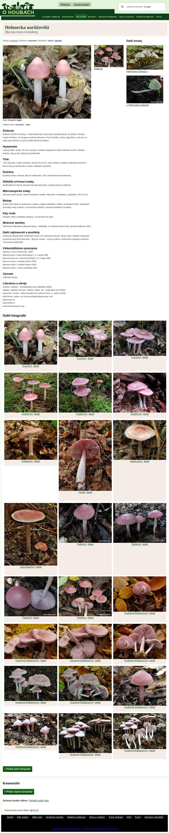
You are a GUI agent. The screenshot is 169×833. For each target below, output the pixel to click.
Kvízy (138, 817)
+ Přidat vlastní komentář (18, 792)
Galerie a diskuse (76, 817)
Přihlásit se (65, 4)
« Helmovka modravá (137, 105)
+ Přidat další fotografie (17, 769)
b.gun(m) (14, 41)
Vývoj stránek (116, 817)
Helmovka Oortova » (137, 71)
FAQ (128, 817)
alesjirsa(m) (136, 461)
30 (37, 810)
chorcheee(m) (27, 567)
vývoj (159, 17)
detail (36, 366)
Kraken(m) (27, 414)
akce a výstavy (126, 17)
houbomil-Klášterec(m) (136, 613)
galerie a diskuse (51, 17)
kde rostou (68, 17)
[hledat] (141, 7)
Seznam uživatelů (81, 4)
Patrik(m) (82, 544)
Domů (10, 817)
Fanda (81, 492)
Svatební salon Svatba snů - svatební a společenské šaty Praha (85, 829)
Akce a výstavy (97, 817)
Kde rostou (22, 817)
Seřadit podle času (39, 800)
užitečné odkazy (145, 17)
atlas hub (81, 17)
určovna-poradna (107, 17)
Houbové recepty (54, 817)
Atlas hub (37, 817)
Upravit (58, 41)
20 (34, 810)
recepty (92, 17)
